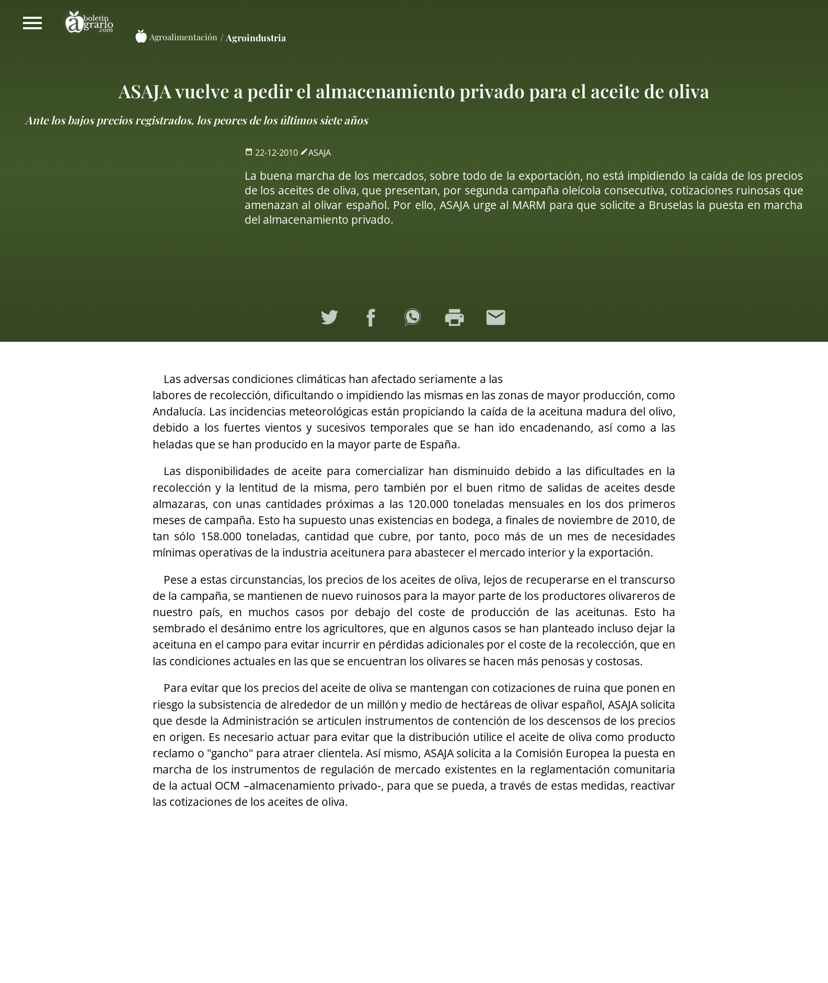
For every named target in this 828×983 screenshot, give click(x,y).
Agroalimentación (183, 36)
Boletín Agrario (89, 23)
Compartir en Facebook (372, 319)
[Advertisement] (124, 218)
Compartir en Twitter (330, 319)
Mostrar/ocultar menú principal (32, 23)
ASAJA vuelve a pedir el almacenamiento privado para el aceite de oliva (414, 90)
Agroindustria (256, 37)
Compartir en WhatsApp (414, 319)
